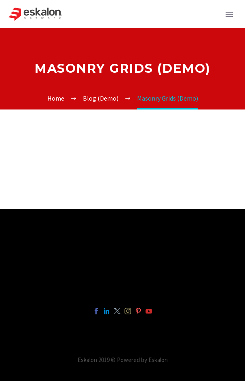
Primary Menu (229, 14)
